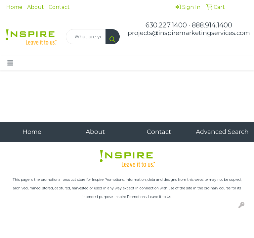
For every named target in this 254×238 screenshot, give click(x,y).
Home (14, 7)
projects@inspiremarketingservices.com (189, 33)
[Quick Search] (86, 36)
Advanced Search (222, 132)
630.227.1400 (166, 25)
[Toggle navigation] (10, 63)
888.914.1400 (212, 25)
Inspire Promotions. (108, 180)
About (35, 7)
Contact (59, 7)
